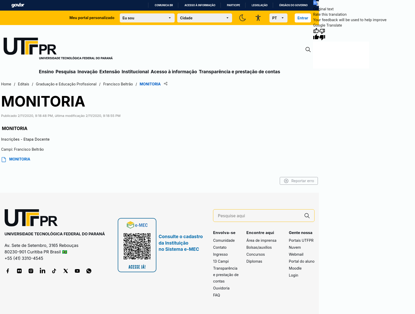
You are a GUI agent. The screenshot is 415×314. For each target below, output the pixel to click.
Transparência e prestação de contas (239, 71)
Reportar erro (299, 180)
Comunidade (224, 240)
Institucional (135, 71)
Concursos (256, 254)
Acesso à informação (199, 5)
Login (293, 275)
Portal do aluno (302, 261)
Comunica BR (164, 5)
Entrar (303, 18)
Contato (219, 247)
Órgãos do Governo (293, 5)
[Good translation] (316, 34)
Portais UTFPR (301, 240)
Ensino (46, 71)
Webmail (296, 254)
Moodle (295, 268)
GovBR (17, 5)
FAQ (216, 295)
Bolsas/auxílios (259, 247)
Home (6, 84)
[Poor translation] (322, 34)
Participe (233, 5)
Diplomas (254, 261)
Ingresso (220, 254)
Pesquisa (66, 71)
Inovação (88, 71)
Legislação (260, 5)
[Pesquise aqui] (259, 216)
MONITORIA (15, 159)
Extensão (109, 71)
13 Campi (221, 261)
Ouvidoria (221, 288)
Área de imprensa (261, 240)
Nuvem (295, 247)
